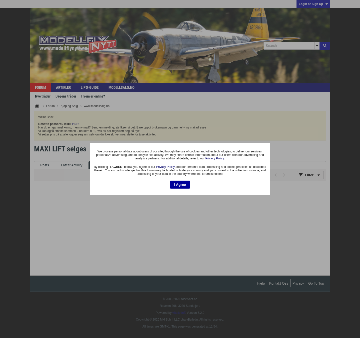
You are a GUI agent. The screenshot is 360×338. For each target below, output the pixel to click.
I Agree (180, 185)
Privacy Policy (215, 158)
